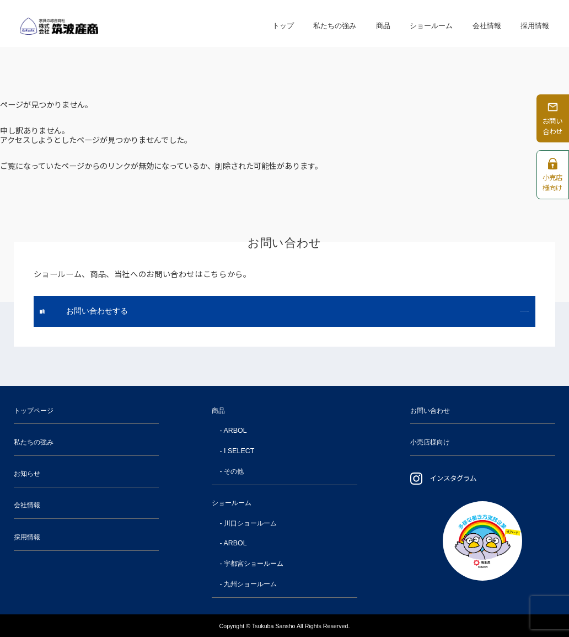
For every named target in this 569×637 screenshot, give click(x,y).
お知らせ (27, 473)
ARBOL (234, 430)
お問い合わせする (97, 310)
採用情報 (534, 23)
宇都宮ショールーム (253, 563)
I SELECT (239, 451)
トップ (283, 23)
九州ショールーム (250, 584)
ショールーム (431, 23)
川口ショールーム (250, 523)
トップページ (33, 411)
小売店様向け (430, 442)
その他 (234, 471)
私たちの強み (334, 23)
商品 (383, 23)
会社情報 (487, 23)
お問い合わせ (430, 411)
